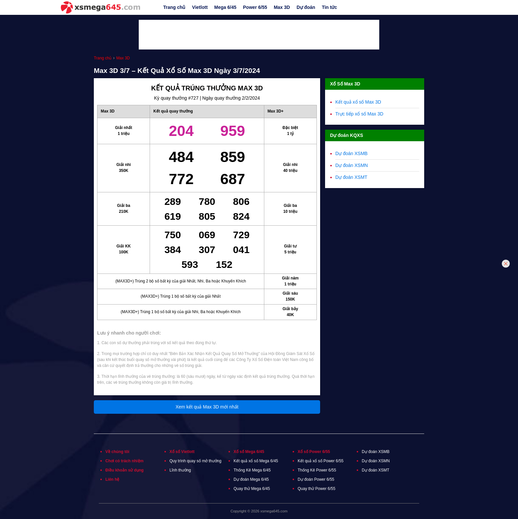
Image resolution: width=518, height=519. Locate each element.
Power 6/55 (255, 7)
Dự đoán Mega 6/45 (251, 479)
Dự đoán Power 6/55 (316, 479)
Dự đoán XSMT (351, 177)
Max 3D (282, 7)
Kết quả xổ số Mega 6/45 (256, 461)
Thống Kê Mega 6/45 (252, 470)
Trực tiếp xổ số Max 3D (359, 113)
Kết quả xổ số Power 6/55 (321, 461)
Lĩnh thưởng (180, 470)
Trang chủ (174, 7)
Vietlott (199, 7)
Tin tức (329, 7)
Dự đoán (306, 7)
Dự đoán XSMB (351, 153)
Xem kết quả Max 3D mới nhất (206, 406)
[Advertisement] (259, 34)
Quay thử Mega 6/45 (252, 488)
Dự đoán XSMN (351, 165)
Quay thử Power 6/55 (316, 488)
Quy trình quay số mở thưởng (195, 461)
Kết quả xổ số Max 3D (358, 102)
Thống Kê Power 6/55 (317, 470)
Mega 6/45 (225, 7)
